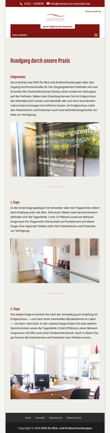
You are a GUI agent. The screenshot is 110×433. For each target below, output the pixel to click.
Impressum (55, 417)
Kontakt (40, 417)
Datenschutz (74, 417)
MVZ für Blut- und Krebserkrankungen (66, 428)
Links (28, 417)
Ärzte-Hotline (93, 11)
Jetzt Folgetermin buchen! (57, 26)
